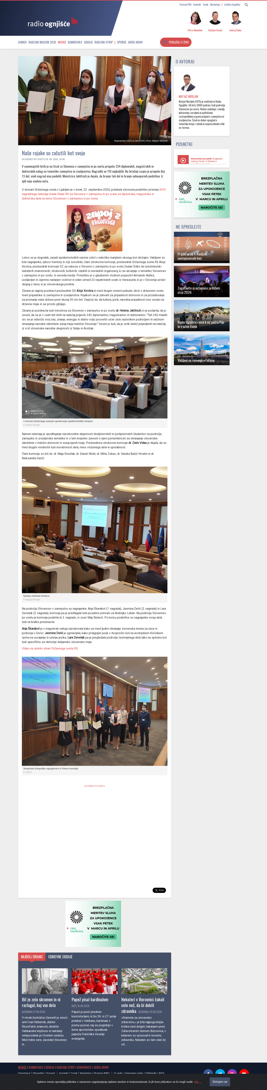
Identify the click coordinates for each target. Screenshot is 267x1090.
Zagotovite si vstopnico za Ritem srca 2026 (199, 290)
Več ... (197, 1081)
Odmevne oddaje (60, 956)
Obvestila (38, 1073)
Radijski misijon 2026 (42, 42)
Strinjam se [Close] (219, 1081)
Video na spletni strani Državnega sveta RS (50, 648)
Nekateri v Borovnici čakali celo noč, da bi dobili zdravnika (142, 1005)
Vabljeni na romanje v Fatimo (196, 360)
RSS (161, 1073)
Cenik (205, 4)
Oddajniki (150, 1073)
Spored (121, 42)
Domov (22, 42)
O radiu (118, 1073)
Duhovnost (84, 1067)
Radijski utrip (104, 42)
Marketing (215, 4)
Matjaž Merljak (188, 96)
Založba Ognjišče (232, 4)
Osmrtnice (24, 1073)
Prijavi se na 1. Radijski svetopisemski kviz (192, 256)
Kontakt (197, 4)
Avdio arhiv (135, 42)
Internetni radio (134, 1073)
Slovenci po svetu (33, 159)
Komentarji (75, 42)
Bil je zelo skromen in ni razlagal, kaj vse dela (41, 1002)
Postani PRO (186, 4)
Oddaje (88, 42)
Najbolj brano (32, 956)
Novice (62, 42)
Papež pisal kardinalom (90, 999)
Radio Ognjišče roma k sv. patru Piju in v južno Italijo (201, 324)
